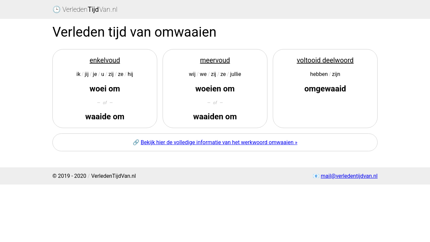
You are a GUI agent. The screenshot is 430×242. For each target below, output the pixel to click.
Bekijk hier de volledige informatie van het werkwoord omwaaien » (219, 142)
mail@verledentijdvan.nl (349, 176)
